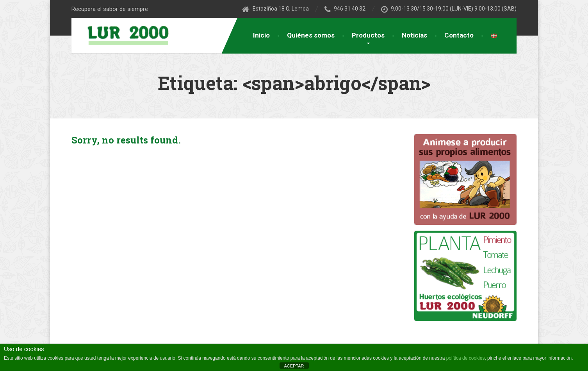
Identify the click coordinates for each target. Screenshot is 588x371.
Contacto (459, 35)
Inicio (261, 35)
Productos (368, 35)
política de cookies (465, 358)
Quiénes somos (311, 35)
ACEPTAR (294, 366)
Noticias (414, 35)
